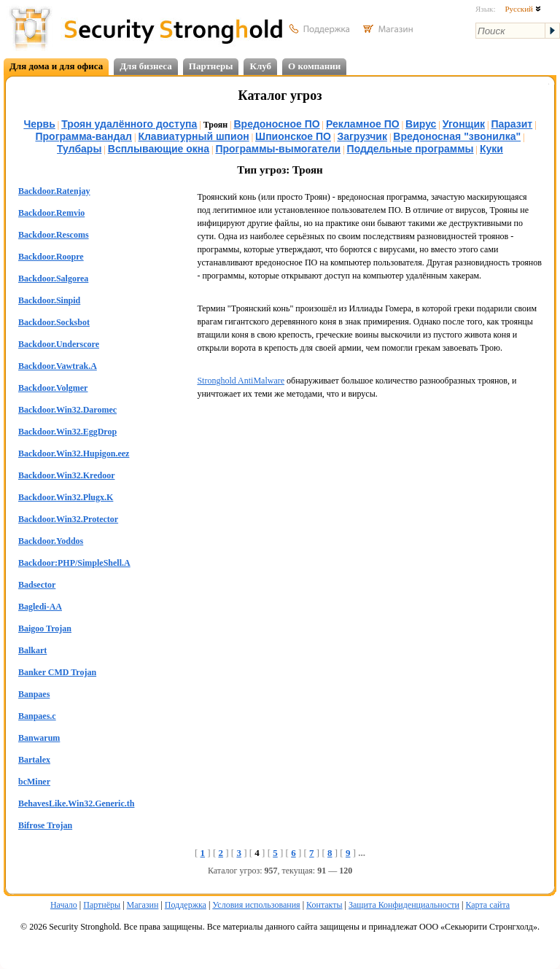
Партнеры (211, 66)
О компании (314, 66)
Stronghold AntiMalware (240, 380)
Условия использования (256, 905)
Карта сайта (487, 905)
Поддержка (185, 905)
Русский (522, 8)
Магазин (143, 905)
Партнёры (101, 905)
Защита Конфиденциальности (404, 905)
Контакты (324, 905)
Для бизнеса (146, 66)
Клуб (260, 66)
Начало (63, 905)
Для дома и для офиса (56, 66)
